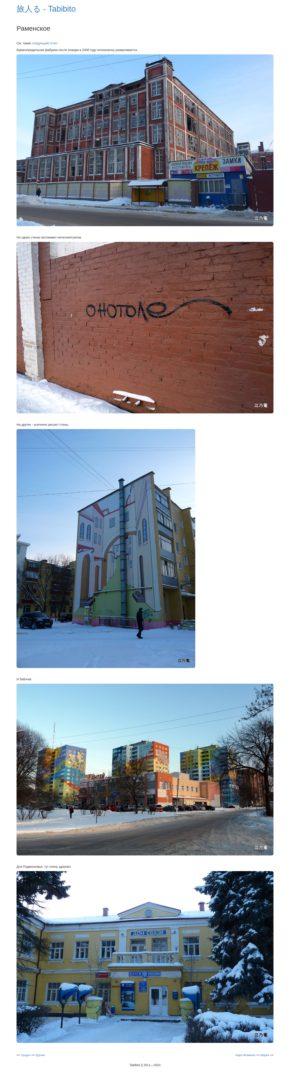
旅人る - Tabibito (46, 8)
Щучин (40, 1055)
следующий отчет (44, 43)
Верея (265, 1055)
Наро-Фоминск (245, 1055)
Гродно (26, 1055)
